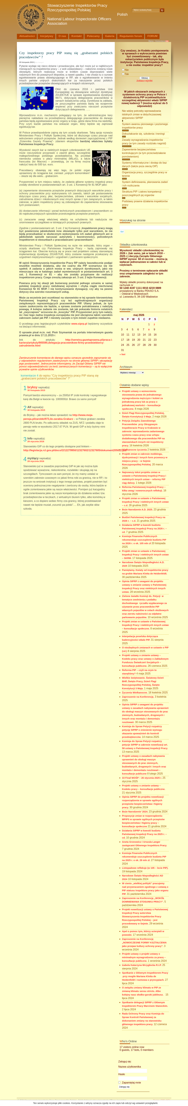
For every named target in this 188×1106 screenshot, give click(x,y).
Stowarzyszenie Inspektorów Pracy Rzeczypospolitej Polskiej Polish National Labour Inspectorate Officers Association (87, 14)
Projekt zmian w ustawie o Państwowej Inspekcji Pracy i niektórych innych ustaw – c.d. (145, 502)
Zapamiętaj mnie (129, 1082)
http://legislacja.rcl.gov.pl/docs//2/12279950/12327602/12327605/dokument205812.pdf (75, 450)
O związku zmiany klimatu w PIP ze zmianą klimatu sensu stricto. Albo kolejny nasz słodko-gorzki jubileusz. (143, 991)
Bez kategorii (39, 62)
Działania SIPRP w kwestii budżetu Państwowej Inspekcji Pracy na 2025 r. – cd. (144, 834)
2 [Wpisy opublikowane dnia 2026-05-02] (154, 324)
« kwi (122, 354)
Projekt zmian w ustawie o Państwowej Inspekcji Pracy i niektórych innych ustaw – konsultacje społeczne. (145, 625)
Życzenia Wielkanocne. (135, 692)
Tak (127, 74)
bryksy (32, 387)
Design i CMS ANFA (161, 1100)
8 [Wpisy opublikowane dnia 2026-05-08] (149, 329)
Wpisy (151, 41)
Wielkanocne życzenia (134, 449)
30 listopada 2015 (36, 390)
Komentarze (160, 41)
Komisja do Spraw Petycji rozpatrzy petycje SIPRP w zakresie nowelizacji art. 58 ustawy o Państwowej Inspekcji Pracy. (145, 745)
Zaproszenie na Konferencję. (138, 697)
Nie (127, 70)
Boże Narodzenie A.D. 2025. (137, 509)
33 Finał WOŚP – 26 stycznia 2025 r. (142, 778)
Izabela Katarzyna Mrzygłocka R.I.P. (142, 965)
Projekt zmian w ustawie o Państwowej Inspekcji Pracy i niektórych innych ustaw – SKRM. (145, 554)
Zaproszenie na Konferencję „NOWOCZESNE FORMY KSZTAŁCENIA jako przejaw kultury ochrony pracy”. (144, 942)
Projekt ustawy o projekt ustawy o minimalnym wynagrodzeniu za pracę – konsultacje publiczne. (144, 957)
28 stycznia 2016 (35, 441)
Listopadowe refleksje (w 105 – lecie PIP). (145, 868)
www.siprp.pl (79, 323)
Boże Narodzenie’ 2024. (135, 811)
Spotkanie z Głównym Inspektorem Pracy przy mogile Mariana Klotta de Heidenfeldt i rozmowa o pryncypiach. (145, 976)
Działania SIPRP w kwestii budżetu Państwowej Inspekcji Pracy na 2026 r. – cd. (144, 528)
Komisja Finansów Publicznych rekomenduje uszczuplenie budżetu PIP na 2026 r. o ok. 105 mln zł (144, 540)
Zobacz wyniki (144, 80)
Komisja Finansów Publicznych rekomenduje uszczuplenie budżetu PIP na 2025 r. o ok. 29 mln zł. (144, 857)
